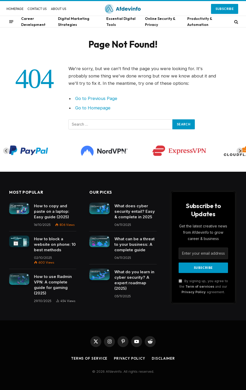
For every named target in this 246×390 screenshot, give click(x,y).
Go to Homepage (92, 107)
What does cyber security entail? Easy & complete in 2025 (134, 211)
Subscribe (224, 9)
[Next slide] (240, 151)
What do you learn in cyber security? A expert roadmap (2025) (134, 280)
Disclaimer (163, 358)
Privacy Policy (193, 292)
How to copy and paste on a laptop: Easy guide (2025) (51, 211)
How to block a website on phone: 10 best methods (55, 244)
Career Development (33, 21)
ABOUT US (58, 9)
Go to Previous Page (96, 98)
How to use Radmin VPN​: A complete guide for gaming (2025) (53, 285)
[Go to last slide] (6, 151)
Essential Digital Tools (121, 21)
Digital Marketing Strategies (73, 21)
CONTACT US (37, 9)
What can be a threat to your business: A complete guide (134, 244)
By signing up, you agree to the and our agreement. (203, 286)
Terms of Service (89, 358)
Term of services (200, 286)
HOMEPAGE (15, 9)
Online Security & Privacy (160, 21)
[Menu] (11, 21)
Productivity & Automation (199, 21)
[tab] (121, 152)
